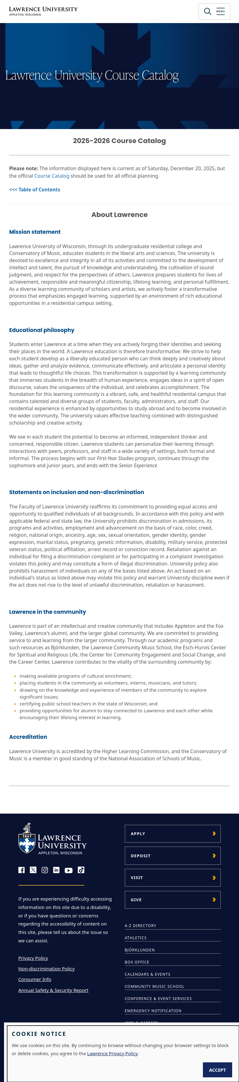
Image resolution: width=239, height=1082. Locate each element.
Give (136, 899)
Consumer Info (34, 979)
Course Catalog (51, 175)
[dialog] (123, 1054)
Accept (217, 1070)
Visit (137, 877)
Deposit (141, 855)
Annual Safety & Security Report (53, 990)
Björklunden (140, 950)
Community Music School (155, 986)
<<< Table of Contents (34, 189)
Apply (138, 833)
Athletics (136, 937)
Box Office (137, 962)
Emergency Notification (153, 1010)
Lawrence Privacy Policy (112, 1053)
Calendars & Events (148, 974)
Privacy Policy (33, 958)
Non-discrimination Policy (46, 968)
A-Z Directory (141, 925)
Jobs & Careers (142, 1023)
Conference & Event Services (158, 998)
